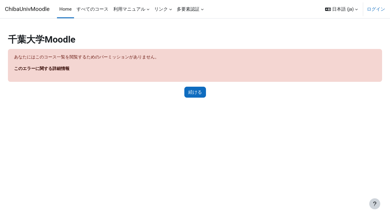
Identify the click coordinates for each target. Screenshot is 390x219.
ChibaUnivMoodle (27, 9)
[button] (341, 9)
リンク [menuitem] (161, 9)
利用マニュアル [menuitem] (129, 9)
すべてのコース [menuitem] (92, 9)
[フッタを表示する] (374, 203)
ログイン (376, 9)
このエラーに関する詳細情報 (57, 69)
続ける (195, 92)
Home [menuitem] (65, 9)
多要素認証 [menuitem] (188, 9)
